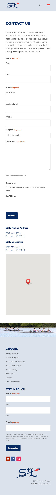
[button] (29, 282)
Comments (15, 141)
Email (12, 422)
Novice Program (12, 358)
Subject (13, 130)
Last (7, 74)
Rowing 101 (10, 374)
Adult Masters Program (15, 362)
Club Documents (13, 382)
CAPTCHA (11, 196)
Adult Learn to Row (13, 366)
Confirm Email (12, 104)
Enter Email (10, 92)
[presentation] (26, 204)
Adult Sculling (11, 370)
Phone (9, 117)
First (8, 63)
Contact (9, 378)
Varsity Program (12, 354)
